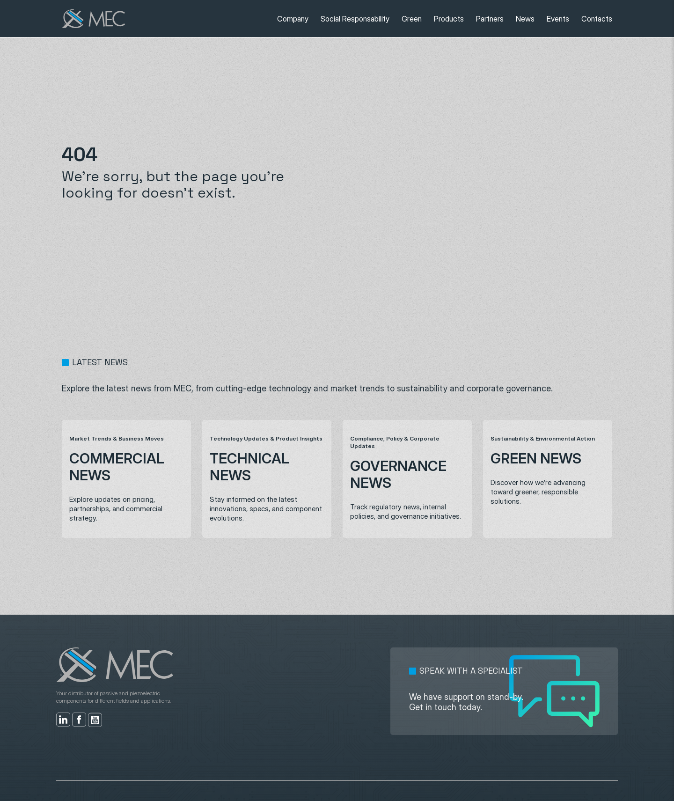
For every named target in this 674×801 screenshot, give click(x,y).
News (525, 18)
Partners (490, 18)
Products (449, 18)
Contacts (596, 18)
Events (558, 18)
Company (292, 18)
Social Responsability (355, 18)
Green (412, 18)
